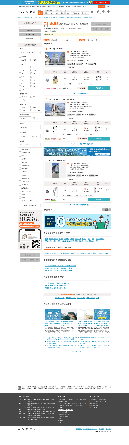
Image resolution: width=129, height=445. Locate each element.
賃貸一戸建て (83, 399)
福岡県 (30, 417)
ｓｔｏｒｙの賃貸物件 (55, 49)
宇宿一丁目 (48, 241)
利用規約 (101, 429)
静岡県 (39, 409)
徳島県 (52, 413)
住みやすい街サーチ (63, 414)
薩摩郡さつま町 (104, 253)
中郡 (46, 239)
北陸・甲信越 (22, 407)
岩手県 (39, 399)
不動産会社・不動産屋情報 (65, 410)
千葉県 (44, 403)
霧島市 (73, 253)
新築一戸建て (81, 298)
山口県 (47, 413)
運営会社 (79, 429)
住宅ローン (61, 418)
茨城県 (49, 403)
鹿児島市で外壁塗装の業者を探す (55, 286)
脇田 (55, 241)
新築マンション (59, 298)
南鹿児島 (91, 241)
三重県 (43, 409)
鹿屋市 (54, 253)
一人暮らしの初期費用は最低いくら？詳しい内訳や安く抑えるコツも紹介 (85, 323)
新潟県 (30, 407)
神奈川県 (34, 403)
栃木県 (53, 403)
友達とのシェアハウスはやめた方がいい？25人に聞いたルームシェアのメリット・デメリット (95, 346)
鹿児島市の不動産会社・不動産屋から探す (58, 268)
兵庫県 (34, 411)
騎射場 (84, 239)
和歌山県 (52, 411)
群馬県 (30, 405)
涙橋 (93, 239)
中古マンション (71, 298)
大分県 (47, 417)
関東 (20, 403)
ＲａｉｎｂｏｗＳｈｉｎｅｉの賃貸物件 (61, 99)
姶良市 (95, 253)
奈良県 (47, 411)
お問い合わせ (93, 403)
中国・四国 (22, 413)
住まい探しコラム (63, 416)
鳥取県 (39, 413)
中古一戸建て (90, 298)
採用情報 (108, 429)
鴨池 (89, 239)
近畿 (20, 411)
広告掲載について (95, 405)
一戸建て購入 (62, 405)
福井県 (52, 407)
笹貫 (59, 241)
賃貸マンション (65, 399)
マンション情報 (62, 412)
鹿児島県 (30, 419)
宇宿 (97, 241)
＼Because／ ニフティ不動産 (98, 399)
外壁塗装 (60, 420)
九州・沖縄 (22, 417)
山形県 (52, 399)
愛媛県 (34, 415)
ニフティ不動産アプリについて (98, 401)
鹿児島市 (48, 253)
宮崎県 (52, 417)
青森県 (34, 399)
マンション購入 (62, 403)
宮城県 (43, 399)
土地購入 (60, 408)
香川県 (30, 415)
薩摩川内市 (66, 253)
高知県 (39, 415)
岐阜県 (34, 409)
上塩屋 (64, 241)
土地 (97, 298)
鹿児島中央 (70, 241)
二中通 (72, 239)
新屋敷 (61, 239)
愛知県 (30, 409)
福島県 (30, 401)
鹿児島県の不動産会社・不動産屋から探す (58, 271)
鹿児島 (81, 241)
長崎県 (39, 417)
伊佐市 (90, 253)
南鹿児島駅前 (100, 239)
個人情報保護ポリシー (90, 429)
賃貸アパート (74, 399)
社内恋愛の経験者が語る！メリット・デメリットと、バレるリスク (68, 323)
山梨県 (34, 407)
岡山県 (34, 413)
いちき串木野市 (82, 253)
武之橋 (66, 239)
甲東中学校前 (53, 239)
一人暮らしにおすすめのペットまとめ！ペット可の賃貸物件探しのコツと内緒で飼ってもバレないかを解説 (62, 338)
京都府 (39, 411)
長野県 (39, 407)
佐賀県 (34, 417)
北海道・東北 (22, 399)
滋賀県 (43, 411)
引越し (60, 422)
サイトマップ (93, 408)
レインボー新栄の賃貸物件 (56, 160)
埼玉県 (40, 403)
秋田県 (47, 399)
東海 (20, 409)
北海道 (30, 399)
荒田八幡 (78, 239)
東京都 (30, 403)
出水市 (60, 253)
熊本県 (43, 417)
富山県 (43, 407)
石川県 (47, 407)
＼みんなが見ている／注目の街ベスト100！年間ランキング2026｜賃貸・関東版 (102, 323)
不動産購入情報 (62, 401)
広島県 (30, 413)
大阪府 (30, 411)
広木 (76, 241)
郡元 (86, 241)
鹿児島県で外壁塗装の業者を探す (55, 288)
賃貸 (59, 399)
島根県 (43, 413)
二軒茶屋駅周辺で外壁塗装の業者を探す (58, 283)
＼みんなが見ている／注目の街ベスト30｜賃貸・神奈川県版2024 (52, 323)
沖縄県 (35, 419)
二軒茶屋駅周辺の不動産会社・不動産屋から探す (60, 266)
